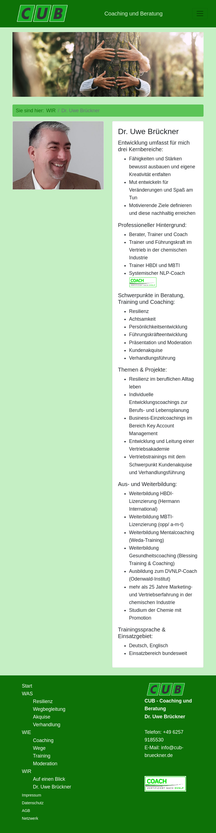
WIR (26, 771)
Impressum (31, 795)
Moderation (45, 763)
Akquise (41, 717)
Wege (39, 748)
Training (41, 756)
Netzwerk (30, 818)
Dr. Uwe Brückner (52, 787)
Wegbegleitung (49, 709)
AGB (26, 810)
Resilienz (43, 701)
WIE (26, 732)
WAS (27, 693)
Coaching (43, 740)
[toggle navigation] (200, 13)
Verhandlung (46, 724)
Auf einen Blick (49, 779)
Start (27, 686)
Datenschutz (32, 803)
